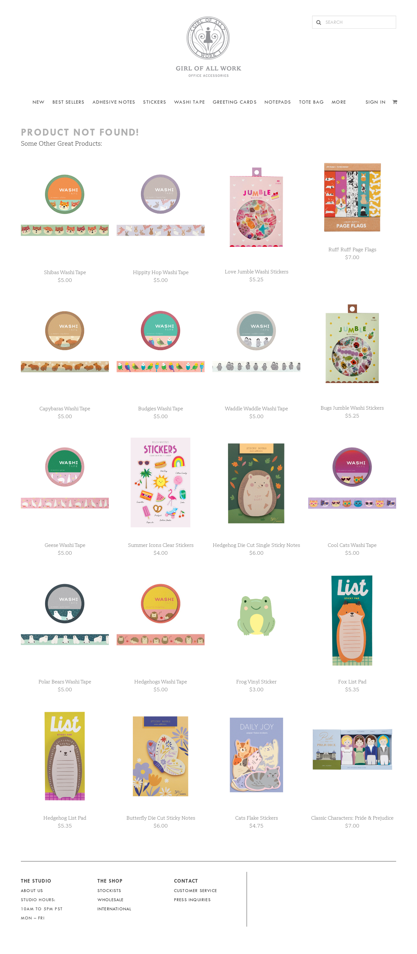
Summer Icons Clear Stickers (161, 545)
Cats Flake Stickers (256, 818)
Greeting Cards (235, 102)
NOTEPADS (278, 102)
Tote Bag (311, 102)
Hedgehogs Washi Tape (160, 682)
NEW (39, 102)
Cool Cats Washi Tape (352, 545)
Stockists (109, 890)
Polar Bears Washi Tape (64, 682)
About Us (32, 890)
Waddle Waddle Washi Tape (256, 408)
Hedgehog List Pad (64, 818)
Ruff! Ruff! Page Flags (352, 249)
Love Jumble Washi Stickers (256, 272)
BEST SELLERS (68, 102)
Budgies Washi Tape (160, 408)
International (114, 908)
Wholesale (110, 899)
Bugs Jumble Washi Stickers (352, 408)
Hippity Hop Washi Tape (161, 272)
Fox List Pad (352, 682)
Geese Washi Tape (65, 545)
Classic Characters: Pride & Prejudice (352, 818)
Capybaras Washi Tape (64, 408)
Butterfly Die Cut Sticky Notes (160, 818)
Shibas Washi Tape (65, 272)
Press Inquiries (192, 899)
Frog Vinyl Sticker (256, 682)
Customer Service (195, 890)
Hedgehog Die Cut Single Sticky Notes (256, 545)
